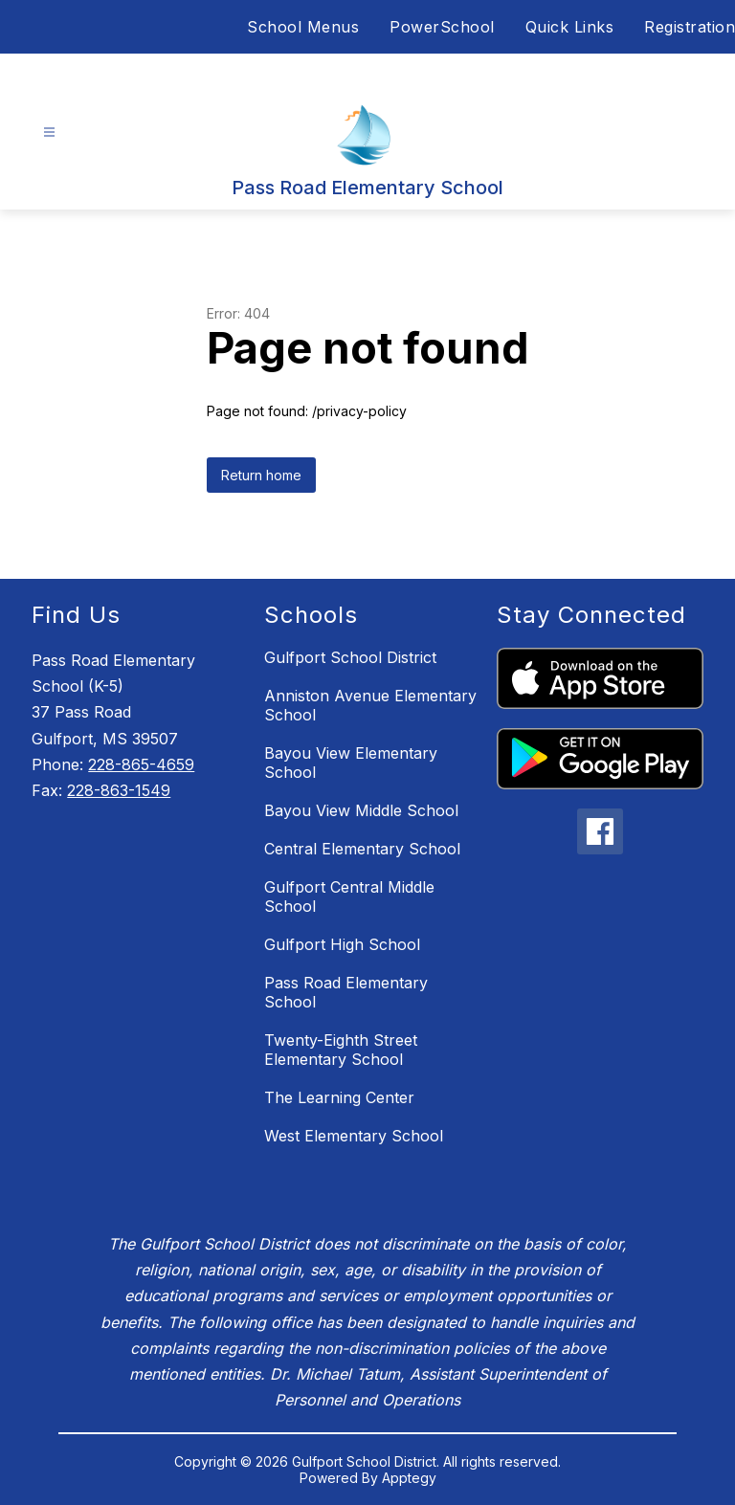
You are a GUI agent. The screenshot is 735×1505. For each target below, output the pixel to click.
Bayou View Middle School (361, 810)
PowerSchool (442, 26)
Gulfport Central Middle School (349, 896)
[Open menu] (49, 133)
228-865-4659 (141, 764)
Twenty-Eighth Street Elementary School (340, 1049)
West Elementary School (353, 1135)
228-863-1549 (118, 790)
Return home (261, 475)
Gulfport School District (350, 657)
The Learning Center (339, 1097)
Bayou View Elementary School (350, 762)
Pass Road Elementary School (346, 992)
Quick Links (569, 26)
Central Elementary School (362, 848)
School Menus (303, 26)
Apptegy (409, 1478)
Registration (689, 26)
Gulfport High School (342, 944)
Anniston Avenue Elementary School (370, 705)
